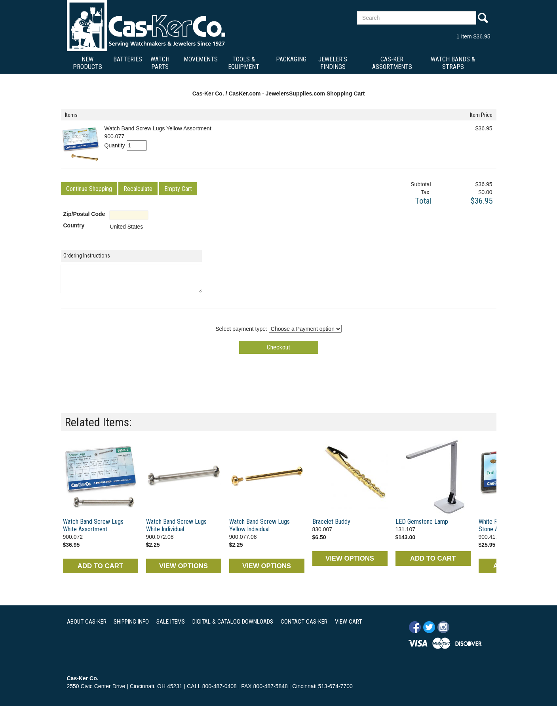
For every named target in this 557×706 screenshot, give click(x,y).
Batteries (127, 59)
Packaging (291, 59)
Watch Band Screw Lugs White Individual (176, 525)
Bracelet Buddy (331, 521)
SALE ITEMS (170, 621)
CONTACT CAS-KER (304, 621)
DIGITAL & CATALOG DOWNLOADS (232, 621)
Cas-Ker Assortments (392, 63)
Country (74, 225)
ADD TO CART (100, 566)
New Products (87, 63)
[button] (89, 188)
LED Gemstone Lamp (421, 521)
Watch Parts (159, 63)
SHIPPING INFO (131, 621)
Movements (201, 59)
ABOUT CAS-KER (86, 621)
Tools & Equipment (243, 63)
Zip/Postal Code (84, 214)
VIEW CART (348, 621)
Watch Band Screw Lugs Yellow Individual (259, 525)
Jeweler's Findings (332, 63)
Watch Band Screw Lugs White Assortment (93, 525)
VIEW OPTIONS (183, 566)
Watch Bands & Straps (453, 63)
